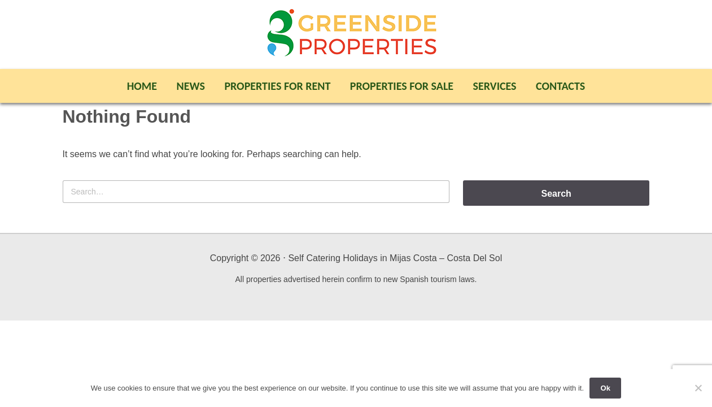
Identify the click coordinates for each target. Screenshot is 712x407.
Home (142, 86)
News (191, 86)
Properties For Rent (277, 86)
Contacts (560, 86)
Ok (605, 388)
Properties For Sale (401, 86)
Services (495, 86)
